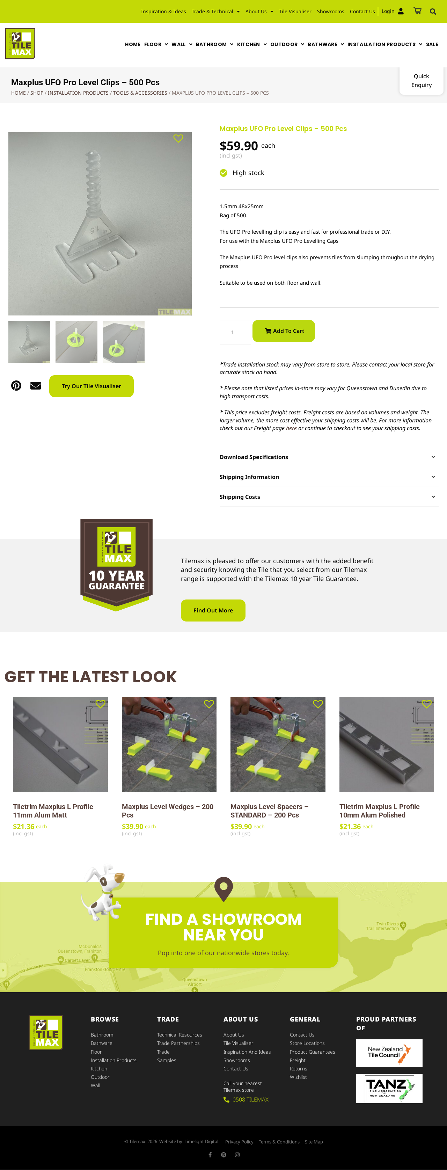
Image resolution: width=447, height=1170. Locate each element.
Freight (298, 1060)
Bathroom (102, 1035)
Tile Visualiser (295, 11)
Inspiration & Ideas (163, 11)
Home (18, 92)
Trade (163, 1051)
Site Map (314, 1142)
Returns (298, 1068)
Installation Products (78, 92)
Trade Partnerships (178, 1043)
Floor (96, 1051)
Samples (166, 1060)
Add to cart (289, 331)
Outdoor (100, 1077)
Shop (36, 92)
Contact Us (362, 11)
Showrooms (330, 11)
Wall (95, 1085)
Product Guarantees (312, 1051)
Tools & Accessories (140, 92)
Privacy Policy (239, 1142)
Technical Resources (179, 1035)
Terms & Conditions (279, 1142)
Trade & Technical (216, 11)
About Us (259, 11)
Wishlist (298, 1077)
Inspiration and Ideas (247, 1051)
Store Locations (307, 1043)
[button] (433, 12)
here (291, 428)
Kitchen (99, 1068)
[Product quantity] (235, 332)
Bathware (101, 1043)
